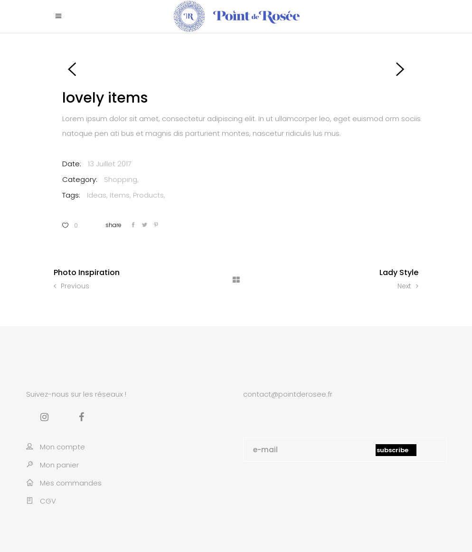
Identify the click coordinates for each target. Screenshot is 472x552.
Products (148, 195)
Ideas (96, 195)
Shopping (120, 179)
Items (120, 195)
